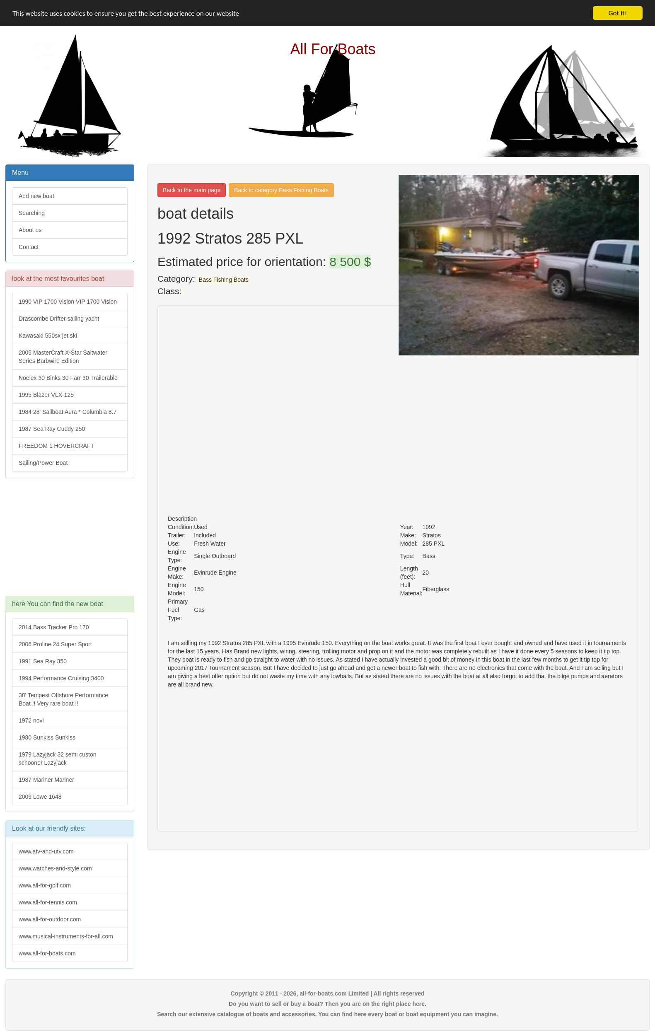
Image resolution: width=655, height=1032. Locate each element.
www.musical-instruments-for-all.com (66, 936)
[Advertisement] (69, 541)
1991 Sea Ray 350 (43, 661)
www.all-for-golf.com (45, 885)
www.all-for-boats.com (47, 953)
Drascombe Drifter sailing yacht (59, 318)
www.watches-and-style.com (55, 868)
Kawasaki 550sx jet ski (48, 335)
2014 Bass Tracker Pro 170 (54, 627)
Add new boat (36, 196)
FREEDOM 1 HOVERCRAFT (56, 445)
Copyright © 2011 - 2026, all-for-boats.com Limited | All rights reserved (327, 993)
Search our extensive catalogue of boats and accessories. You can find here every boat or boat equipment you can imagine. (327, 1014)
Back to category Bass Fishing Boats (281, 190)
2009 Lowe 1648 (40, 796)
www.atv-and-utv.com (46, 851)
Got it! (618, 13)
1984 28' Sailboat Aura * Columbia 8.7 (67, 411)
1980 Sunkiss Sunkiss (47, 737)
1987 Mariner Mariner (46, 779)
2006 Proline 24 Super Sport (55, 644)
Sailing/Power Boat (43, 462)
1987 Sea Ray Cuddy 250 (52, 428)
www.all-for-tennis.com (48, 902)
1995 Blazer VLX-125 (46, 395)
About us (30, 230)
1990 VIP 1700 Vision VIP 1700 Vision (68, 301)
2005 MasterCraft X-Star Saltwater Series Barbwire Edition (63, 356)
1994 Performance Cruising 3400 (61, 678)
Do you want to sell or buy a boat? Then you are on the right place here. (327, 1004)
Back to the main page (191, 190)
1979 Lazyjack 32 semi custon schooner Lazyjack (58, 758)
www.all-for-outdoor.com (50, 919)
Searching (32, 213)
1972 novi (31, 720)
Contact (29, 247)
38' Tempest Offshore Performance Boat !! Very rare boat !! (63, 699)
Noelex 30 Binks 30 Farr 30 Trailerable (68, 378)
